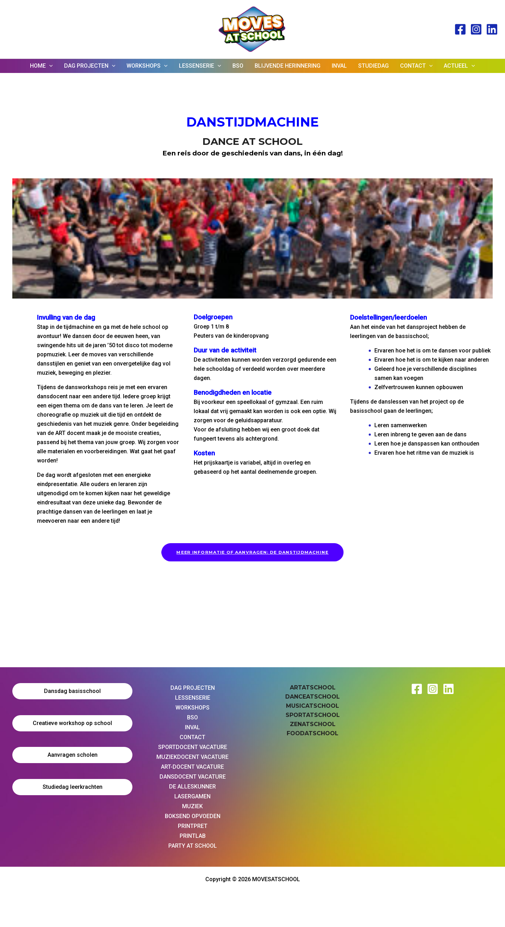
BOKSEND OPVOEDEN (192, 816)
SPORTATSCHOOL (313, 715)
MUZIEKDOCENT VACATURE (192, 757)
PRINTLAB (193, 836)
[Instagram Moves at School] (432, 689)
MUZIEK (192, 806)
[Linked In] (492, 29)
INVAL (339, 65)
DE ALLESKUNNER (192, 786)
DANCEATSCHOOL (312, 696)
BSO (237, 65)
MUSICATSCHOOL (312, 705)
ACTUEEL (459, 66)
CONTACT (416, 66)
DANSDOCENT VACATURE (193, 776)
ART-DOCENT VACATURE (192, 766)
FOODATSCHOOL (312, 733)
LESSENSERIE (200, 66)
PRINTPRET (192, 826)
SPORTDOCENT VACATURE (192, 747)
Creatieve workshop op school (72, 723)
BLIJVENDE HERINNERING (287, 65)
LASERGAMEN (192, 796)
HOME (41, 66)
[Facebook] (460, 29)
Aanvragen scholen (73, 754)
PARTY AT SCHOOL (192, 845)
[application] (49, 66)
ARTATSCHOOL (313, 687)
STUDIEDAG (373, 65)
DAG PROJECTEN (90, 66)
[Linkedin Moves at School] (448, 689)
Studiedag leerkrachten (72, 787)
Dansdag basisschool (72, 691)
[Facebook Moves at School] (417, 689)
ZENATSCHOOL (313, 724)
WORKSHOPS (147, 66)
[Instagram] (476, 29)
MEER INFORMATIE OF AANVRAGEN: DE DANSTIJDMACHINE (252, 552)
